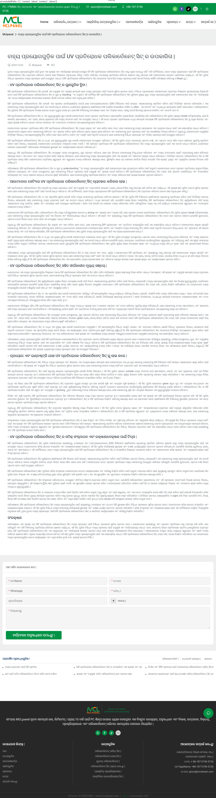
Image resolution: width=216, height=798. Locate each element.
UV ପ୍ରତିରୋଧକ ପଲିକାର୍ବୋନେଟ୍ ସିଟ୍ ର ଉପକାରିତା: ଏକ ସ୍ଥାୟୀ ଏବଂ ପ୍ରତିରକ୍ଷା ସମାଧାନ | (109, 667)
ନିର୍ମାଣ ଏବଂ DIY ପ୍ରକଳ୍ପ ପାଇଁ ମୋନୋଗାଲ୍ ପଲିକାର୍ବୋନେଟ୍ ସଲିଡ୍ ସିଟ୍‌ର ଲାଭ (180, 667)
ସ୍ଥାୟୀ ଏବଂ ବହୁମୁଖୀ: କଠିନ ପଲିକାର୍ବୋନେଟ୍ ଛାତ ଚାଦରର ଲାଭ (104, 673)
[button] (215, 21)
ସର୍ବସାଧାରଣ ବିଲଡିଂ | (170, 659)
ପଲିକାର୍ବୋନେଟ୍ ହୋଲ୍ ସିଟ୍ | (108, 756)
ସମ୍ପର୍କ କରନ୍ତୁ (10, 781)
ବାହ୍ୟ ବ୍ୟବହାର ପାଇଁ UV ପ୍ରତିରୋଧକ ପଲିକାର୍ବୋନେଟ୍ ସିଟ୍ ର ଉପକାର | (21, 667)
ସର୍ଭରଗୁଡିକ (8, 766)
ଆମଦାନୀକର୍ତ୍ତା (10, 761)
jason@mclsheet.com (103, 6)
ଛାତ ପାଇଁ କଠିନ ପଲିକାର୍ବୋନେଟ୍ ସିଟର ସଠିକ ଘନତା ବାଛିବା (31, 673)
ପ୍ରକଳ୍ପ (208, 659)
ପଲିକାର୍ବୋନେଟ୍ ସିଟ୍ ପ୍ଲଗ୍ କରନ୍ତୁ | (108, 766)
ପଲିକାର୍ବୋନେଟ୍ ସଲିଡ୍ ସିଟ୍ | (108, 751)
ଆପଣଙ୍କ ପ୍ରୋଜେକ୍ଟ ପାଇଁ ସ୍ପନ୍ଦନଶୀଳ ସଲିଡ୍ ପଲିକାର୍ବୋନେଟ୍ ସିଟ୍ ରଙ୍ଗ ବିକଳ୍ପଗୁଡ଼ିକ (180, 673)
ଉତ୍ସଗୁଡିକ (8, 756)
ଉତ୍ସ (5, 776)
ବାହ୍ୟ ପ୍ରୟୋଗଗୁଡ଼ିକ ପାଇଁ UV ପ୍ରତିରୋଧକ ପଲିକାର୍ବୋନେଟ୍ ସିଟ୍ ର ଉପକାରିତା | (60, 34)
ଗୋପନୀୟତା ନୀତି (139, 795)
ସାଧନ (125, 795)
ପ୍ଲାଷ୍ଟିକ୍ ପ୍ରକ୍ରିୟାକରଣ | (107, 771)
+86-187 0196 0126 (202, 766)
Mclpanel (8, 34)
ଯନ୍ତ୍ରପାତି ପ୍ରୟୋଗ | (191, 659)
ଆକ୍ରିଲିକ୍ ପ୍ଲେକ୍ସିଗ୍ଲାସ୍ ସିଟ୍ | (108, 776)
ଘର (4, 751)
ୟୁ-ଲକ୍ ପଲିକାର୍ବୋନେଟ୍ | (108, 761)
